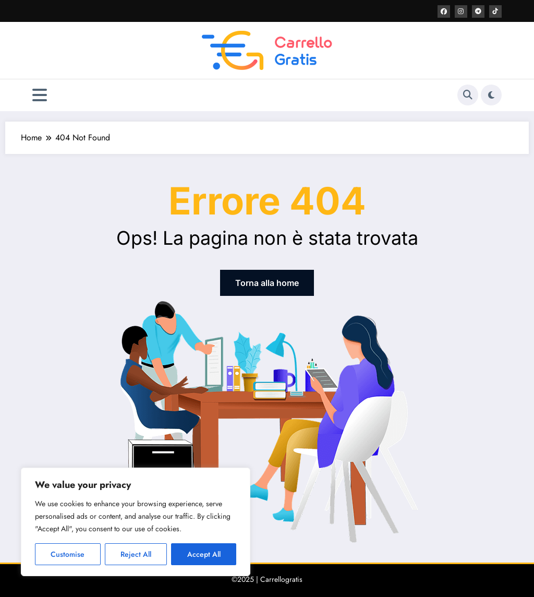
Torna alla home (267, 283)
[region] (135, 522)
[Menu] (39, 95)
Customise (67, 554)
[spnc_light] (491, 95)
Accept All (204, 554)
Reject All (135, 554)
